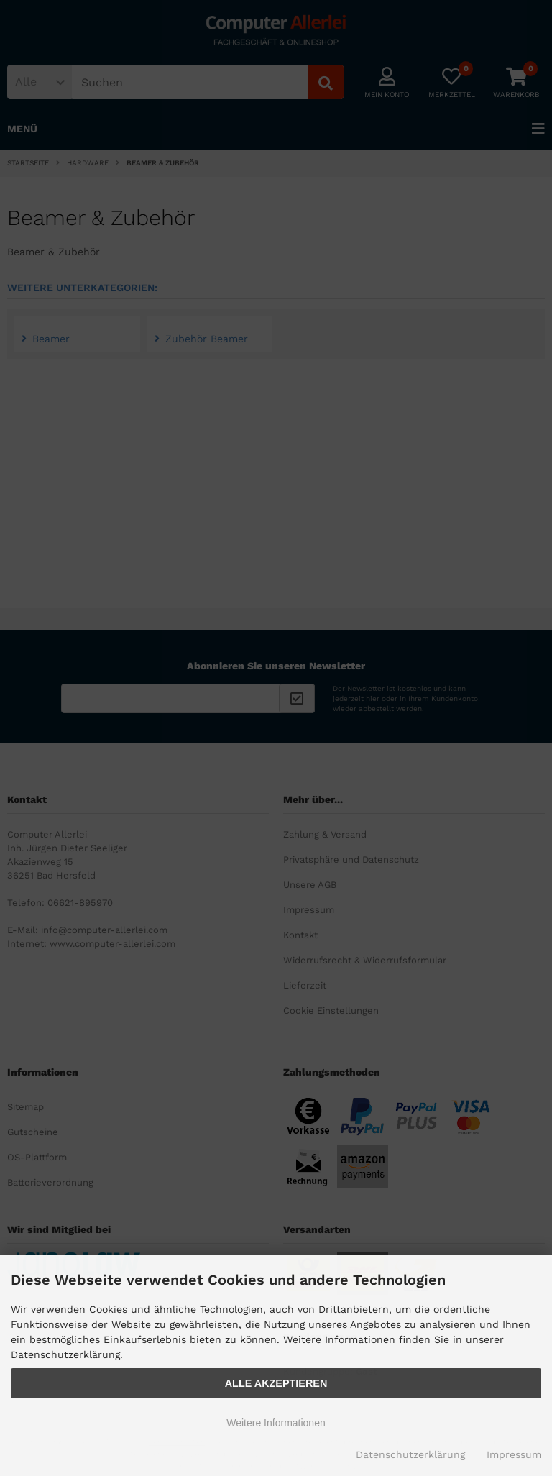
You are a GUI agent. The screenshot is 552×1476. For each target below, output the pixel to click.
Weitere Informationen (275, 1423)
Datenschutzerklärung (410, 1454)
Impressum (514, 1454)
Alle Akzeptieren (276, 1383)
